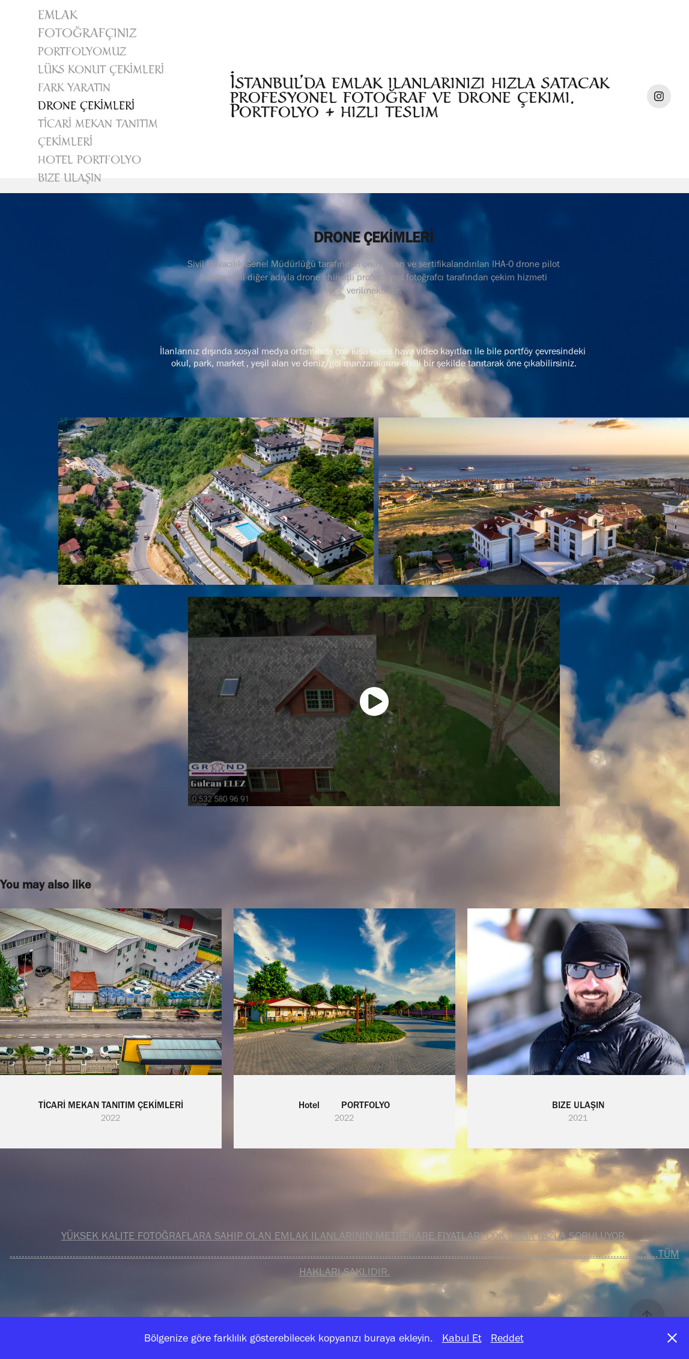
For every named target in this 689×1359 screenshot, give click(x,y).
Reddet (507, 1338)
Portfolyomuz (82, 51)
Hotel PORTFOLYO (89, 159)
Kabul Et (462, 1338)
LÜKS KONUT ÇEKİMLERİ (101, 69)
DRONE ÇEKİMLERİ (86, 105)
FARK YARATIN (74, 87)
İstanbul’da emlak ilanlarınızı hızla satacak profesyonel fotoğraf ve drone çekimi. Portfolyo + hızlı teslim (422, 96)
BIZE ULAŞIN (70, 177)
